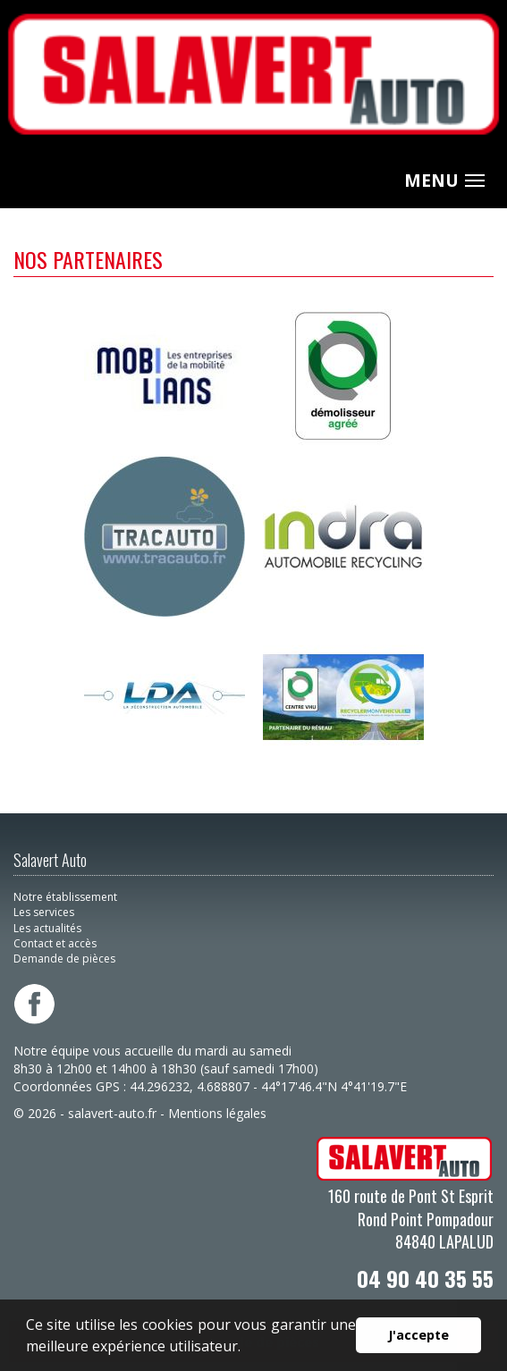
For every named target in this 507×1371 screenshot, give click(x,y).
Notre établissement (65, 896)
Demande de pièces (64, 958)
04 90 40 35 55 (425, 1278)
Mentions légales (217, 1113)
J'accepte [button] (418, 1334)
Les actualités (47, 928)
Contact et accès (55, 943)
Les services (43, 912)
